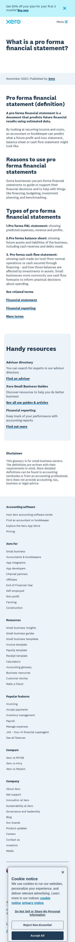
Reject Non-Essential (37, 925)
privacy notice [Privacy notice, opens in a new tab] (33, 903)
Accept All (37, 935)
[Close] (62, 872)
